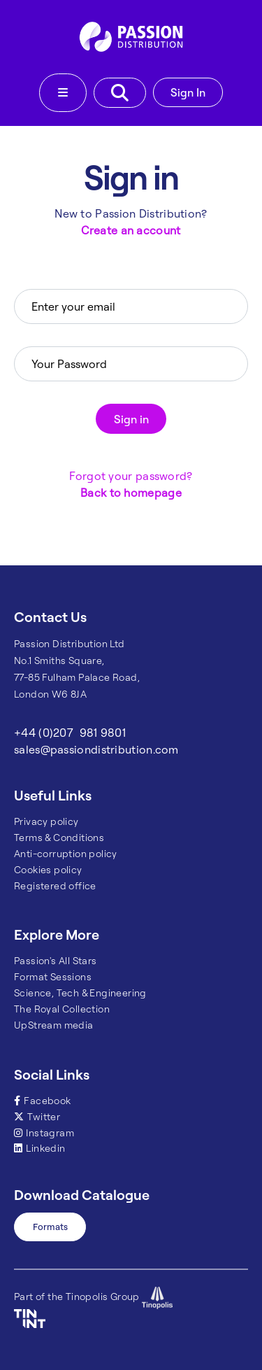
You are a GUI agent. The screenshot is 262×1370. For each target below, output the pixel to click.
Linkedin (40, 1148)
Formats (50, 1226)
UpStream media (54, 1025)
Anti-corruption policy (65, 853)
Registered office (55, 886)
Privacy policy (46, 821)
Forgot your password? (130, 476)
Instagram (44, 1133)
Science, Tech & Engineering (80, 993)
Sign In (187, 92)
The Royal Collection (62, 1009)
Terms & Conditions (59, 837)
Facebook (42, 1100)
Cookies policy (48, 869)
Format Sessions (53, 976)
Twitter (37, 1116)
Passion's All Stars (55, 960)
